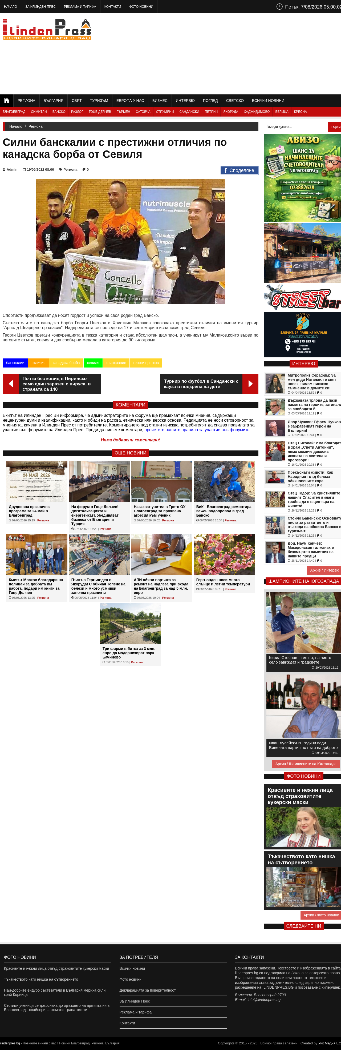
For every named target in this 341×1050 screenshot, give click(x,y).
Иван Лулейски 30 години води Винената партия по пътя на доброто (303, 745)
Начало (10, 7)
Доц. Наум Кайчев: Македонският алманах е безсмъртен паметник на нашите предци (311, 549)
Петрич (211, 112)
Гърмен (123, 112)
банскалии (15, 363)
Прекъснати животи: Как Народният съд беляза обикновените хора (310, 476)
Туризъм (99, 100)
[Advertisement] (248, 53)
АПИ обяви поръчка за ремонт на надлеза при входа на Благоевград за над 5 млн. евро (161, 586)
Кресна (300, 112)
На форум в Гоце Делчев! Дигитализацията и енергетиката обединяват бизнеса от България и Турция (95, 515)
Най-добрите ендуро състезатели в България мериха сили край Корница (54, 992)
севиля (93, 363)
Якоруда (230, 112)
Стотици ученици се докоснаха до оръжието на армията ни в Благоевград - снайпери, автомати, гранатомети (56, 1007)
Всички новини (268, 100)
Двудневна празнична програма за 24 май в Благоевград (29, 511)
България (53, 100)
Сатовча (143, 112)
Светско (235, 100)
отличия (38, 363)
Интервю (185, 100)
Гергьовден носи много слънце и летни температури (223, 582)
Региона (26, 100)
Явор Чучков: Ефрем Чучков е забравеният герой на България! (314, 426)
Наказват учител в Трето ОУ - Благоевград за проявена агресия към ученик (161, 511)
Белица (281, 112)
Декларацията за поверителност (148, 990)
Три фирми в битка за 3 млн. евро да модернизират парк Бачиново (129, 652)
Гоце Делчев (100, 112)
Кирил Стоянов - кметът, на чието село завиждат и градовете (300, 659)
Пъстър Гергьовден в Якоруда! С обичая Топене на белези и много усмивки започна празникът (98, 586)
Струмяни (165, 112)
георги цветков (146, 363)
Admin (10, 169)
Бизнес (160, 100)
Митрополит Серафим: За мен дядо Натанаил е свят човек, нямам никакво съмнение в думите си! (312, 381)
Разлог (77, 112)
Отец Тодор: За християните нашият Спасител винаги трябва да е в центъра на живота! (314, 499)
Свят (77, 100)
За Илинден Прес (40, 7)
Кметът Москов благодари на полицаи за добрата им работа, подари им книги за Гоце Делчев (36, 586)
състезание (116, 363)
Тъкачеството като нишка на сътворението (41, 979)
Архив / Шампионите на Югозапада (305, 764)
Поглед (210, 100)
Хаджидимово (257, 112)
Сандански (189, 112)
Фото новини (141, 7)
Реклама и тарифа (80, 7)
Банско (59, 112)
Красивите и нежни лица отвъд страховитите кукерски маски (56, 968)
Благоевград (14, 112)
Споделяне (239, 170)
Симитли (39, 112)
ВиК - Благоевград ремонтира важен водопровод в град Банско (223, 511)
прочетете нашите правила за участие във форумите (197, 430)
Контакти (112, 7)
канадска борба (66, 363)
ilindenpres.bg (10, 1043)
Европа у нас (130, 100)
